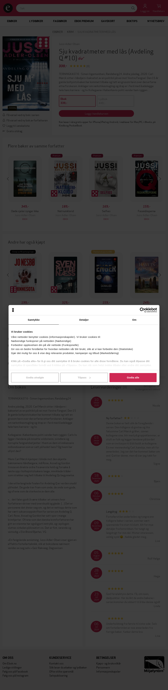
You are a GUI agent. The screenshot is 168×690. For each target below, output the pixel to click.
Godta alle (133, 377)
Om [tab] (134, 319)
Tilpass (84, 377)
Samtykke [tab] (34, 319)
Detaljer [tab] (84, 319)
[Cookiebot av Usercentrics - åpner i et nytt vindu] (142, 310)
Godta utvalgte (35, 377)
